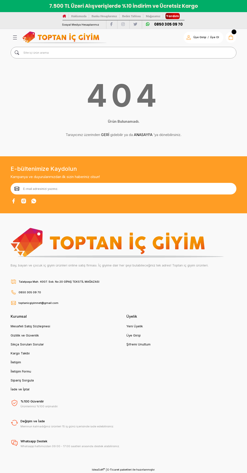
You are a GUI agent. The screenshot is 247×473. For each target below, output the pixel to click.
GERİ (105, 134)
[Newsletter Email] (123, 188)
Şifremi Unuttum (138, 344)
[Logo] (64, 37)
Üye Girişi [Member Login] (199, 37)
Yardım (172, 16)
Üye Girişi (133, 335)
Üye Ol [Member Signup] (213, 37)
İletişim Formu (21, 371)
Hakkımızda (79, 16)
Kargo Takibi (20, 353)
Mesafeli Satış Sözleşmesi (30, 326)
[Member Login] (188, 37)
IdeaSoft (98, 469)
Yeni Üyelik (134, 326)
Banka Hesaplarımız (104, 16)
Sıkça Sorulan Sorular (27, 344)
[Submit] (17, 188)
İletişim (16, 362)
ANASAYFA (143, 134)
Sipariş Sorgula (22, 380)
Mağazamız (153, 16)
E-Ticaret (113, 469)
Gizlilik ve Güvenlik (25, 335)
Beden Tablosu (131, 16)
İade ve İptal (20, 389)
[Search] (123, 52)
